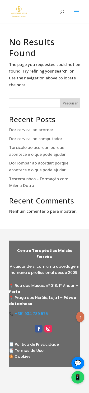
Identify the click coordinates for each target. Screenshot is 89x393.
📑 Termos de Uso (26, 350)
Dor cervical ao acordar (31, 129)
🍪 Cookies (20, 356)
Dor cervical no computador (35, 138)
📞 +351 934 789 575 (28, 313)
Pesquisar (70, 103)
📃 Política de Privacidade (34, 344)
